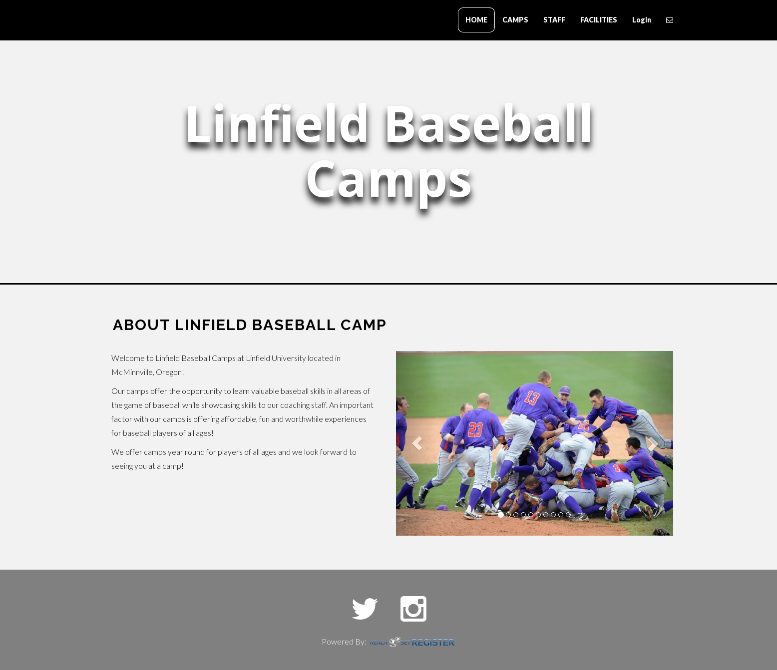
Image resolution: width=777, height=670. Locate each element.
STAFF (554, 19)
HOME (476, 19)
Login (641, 19)
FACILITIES (598, 19)
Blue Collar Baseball (156, 20)
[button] (416, 443)
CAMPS (515, 19)
